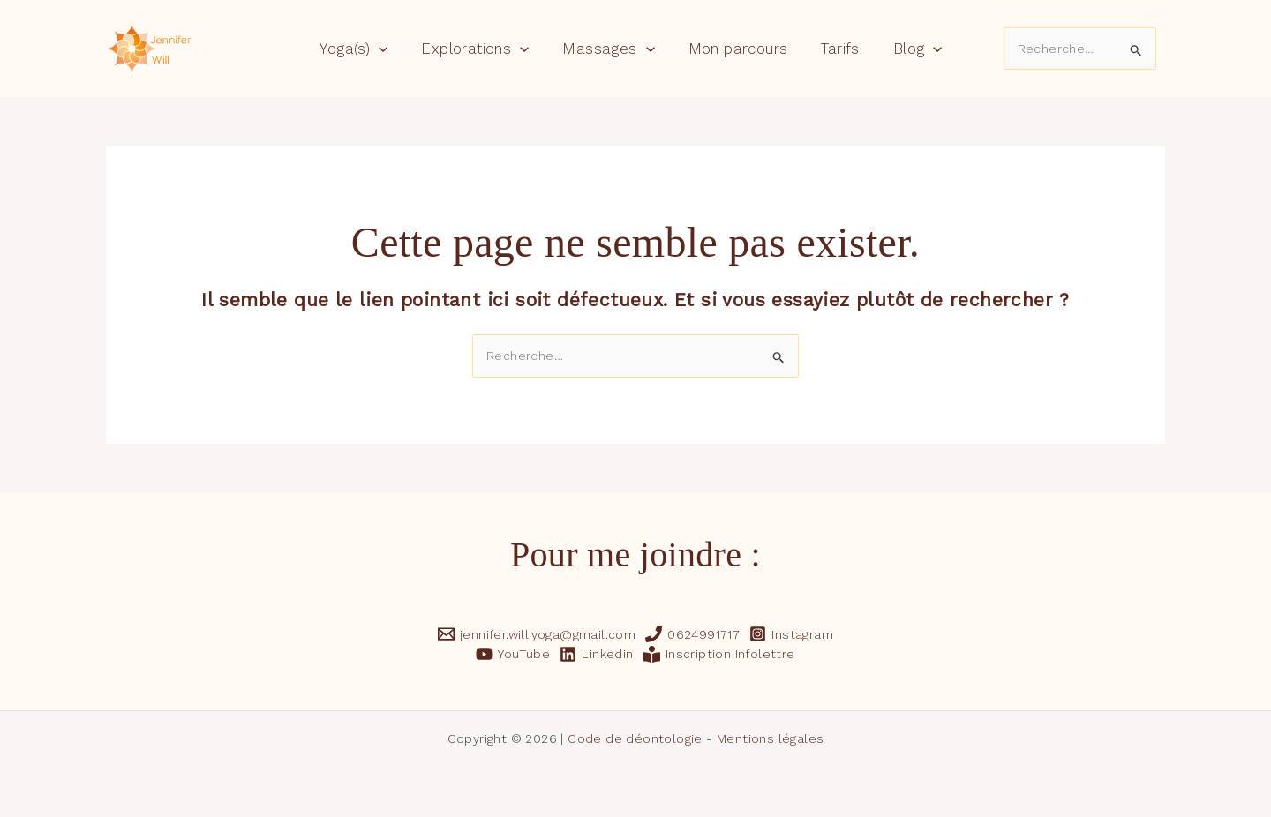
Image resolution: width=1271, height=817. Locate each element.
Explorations (480, 48)
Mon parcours (736, 48)
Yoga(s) (362, 48)
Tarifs (835, 48)
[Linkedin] (596, 653)
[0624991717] (693, 634)
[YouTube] (513, 653)
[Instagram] (792, 634)
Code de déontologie (635, 738)
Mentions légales (770, 738)
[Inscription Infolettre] (719, 653)
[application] (387, 48)
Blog (909, 48)
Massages (610, 48)
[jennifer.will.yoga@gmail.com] (536, 634)
